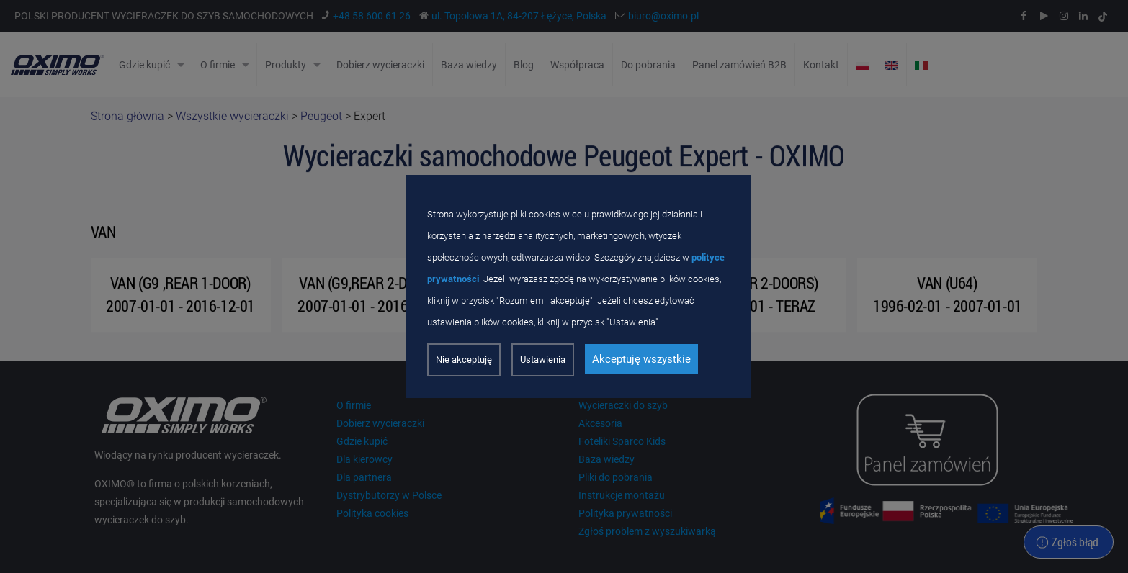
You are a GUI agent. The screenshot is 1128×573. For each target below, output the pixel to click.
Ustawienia (542, 359)
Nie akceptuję (464, 359)
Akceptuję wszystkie (641, 359)
